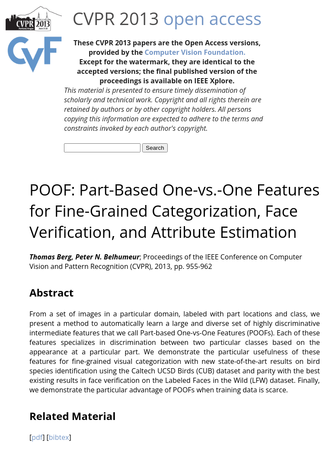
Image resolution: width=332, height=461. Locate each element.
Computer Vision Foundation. (195, 52)
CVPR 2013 (116, 18)
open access (212, 18)
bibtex (59, 437)
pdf (37, 437)
